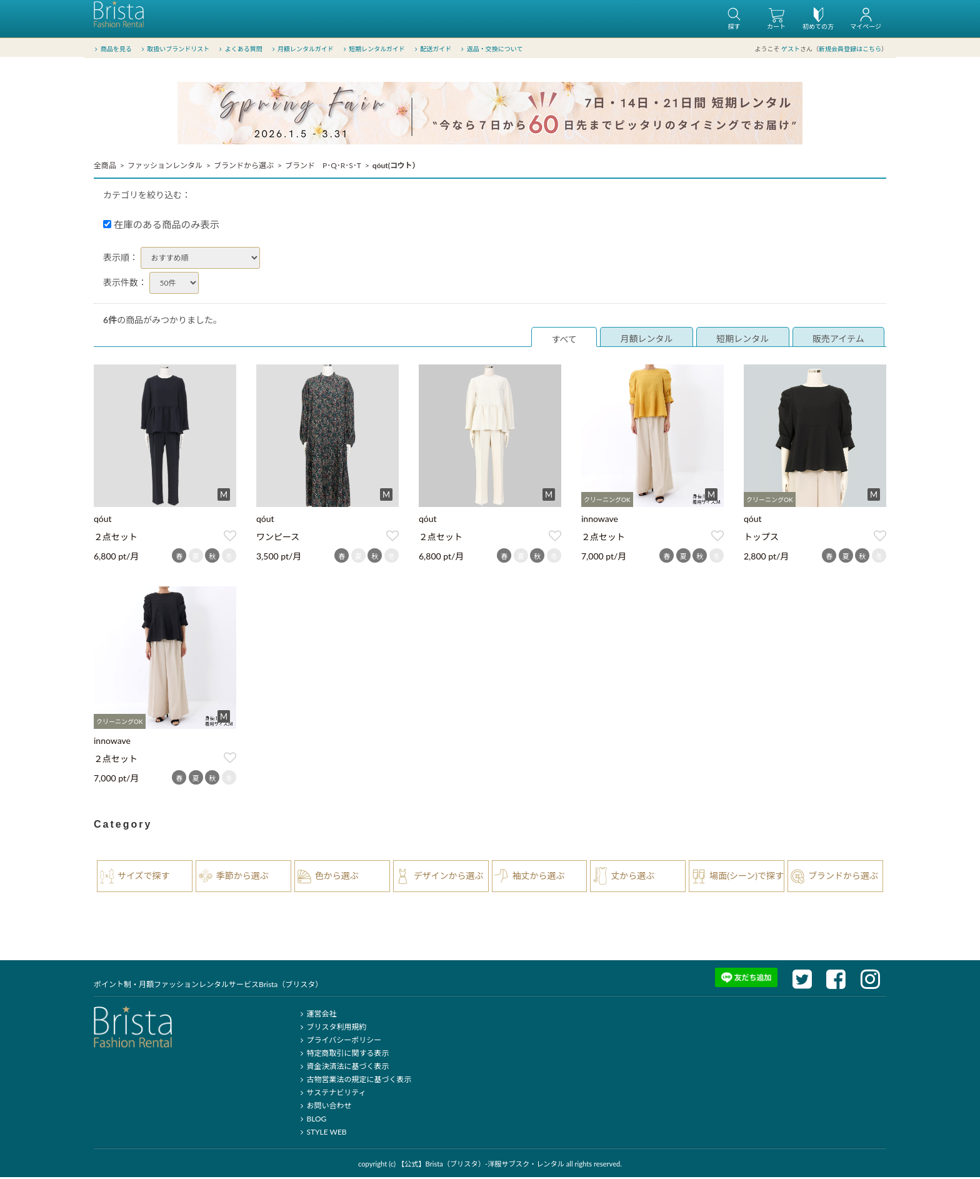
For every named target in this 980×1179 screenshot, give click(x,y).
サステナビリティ (331, 1094)
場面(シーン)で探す (746, 877)
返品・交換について (491, 49)
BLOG (311, 1120)
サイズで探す (144, 877)
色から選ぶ (337, 877)
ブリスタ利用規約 (331, 1028)
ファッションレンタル (165, 167)
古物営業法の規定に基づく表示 (354, 1081)
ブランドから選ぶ (244, 167)
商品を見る (112, 49)
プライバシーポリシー (339, 1041)
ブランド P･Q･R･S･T (323, 167)
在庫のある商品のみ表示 (161, 226)
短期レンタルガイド (373, 49)
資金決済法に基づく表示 (343, 1068)
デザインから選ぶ (449, 877)
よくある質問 (239, 49)
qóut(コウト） (396, 167)
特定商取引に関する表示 (343, 1055)
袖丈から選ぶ (538, 877)
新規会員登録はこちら (850, 49)
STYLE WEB (322, 1133)
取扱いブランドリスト (174, 49)
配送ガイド (432, 49)
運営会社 (316, 1015)
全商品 (105, 167)
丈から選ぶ (632, 877)
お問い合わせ (324, 1107)
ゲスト (790, 49)
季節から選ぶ (242, 877)
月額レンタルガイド (301, 49)
